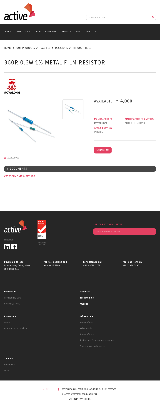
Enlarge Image (13, 158)
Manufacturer (103, 119)
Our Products (25, 48)
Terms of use (86, 322)
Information (86, 316)
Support (8, 358)
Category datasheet (17, 176)
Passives (45, 48)
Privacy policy (86, 328)
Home (7, 48)
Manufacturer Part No (139, 119)
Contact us (9, 364)
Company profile (12, 304)
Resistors (61, 48)
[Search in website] (118, 17)
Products (7, 32)
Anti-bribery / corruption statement (97, 340)
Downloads (10, 292)
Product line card (12, 298)
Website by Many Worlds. (80, 399)
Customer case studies (15, 328)
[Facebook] (14, 246)
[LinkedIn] (7, 246)
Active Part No (103, 128)
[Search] (153, 17)
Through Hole (82, 48)
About (78, 32)
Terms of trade (87, 334)
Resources (66, 32)
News (7, 322)
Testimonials (87, 298)
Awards (84, 304)
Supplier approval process (92, 346)
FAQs (6, 370)
